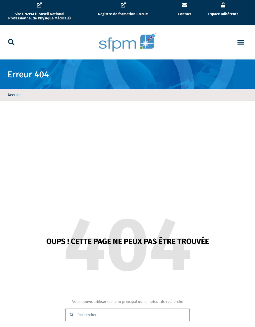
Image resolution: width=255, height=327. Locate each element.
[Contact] (184, 4)
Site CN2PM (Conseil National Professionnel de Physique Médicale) (39, 16)
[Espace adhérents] (223, 4)
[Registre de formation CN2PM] (123, 4)
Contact (184, 14)
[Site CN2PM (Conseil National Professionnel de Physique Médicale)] (39, 4)
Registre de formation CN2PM (123, 14)
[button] (11, 42)
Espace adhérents (223, 14)
